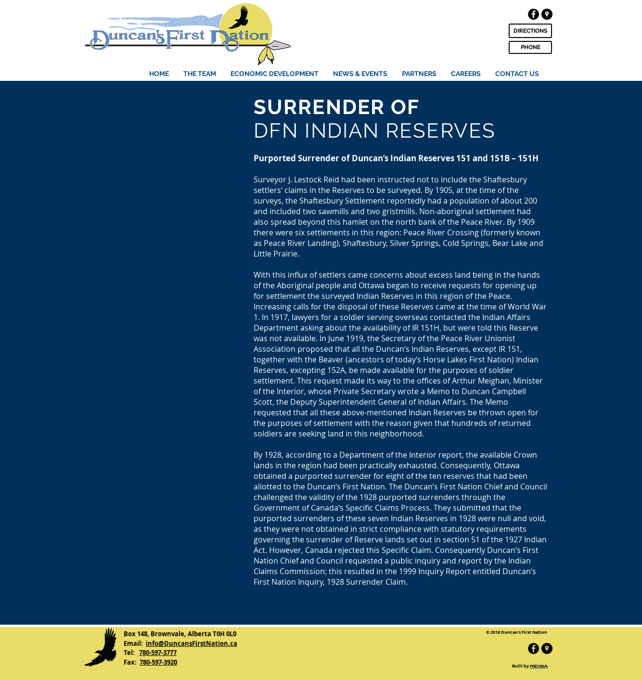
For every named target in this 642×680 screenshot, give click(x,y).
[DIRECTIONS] (530, 31)
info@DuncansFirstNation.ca (191, 643)
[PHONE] (530, 47)
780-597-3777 (158, 652)
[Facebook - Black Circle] (533, 14)
